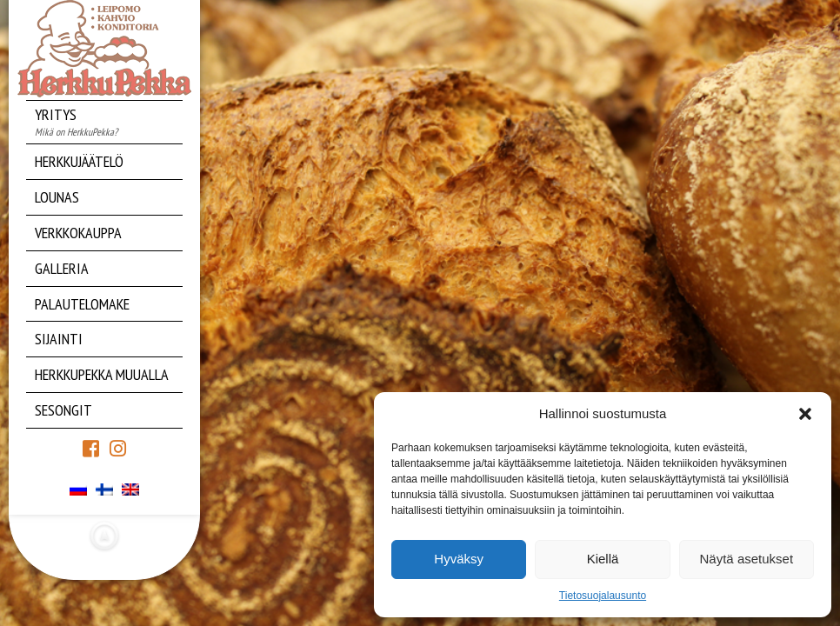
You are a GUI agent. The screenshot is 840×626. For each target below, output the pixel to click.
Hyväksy (458, 558)
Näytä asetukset (747, 558)
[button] (805, 414)
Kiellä (603, 558)
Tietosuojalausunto (602, 595)
